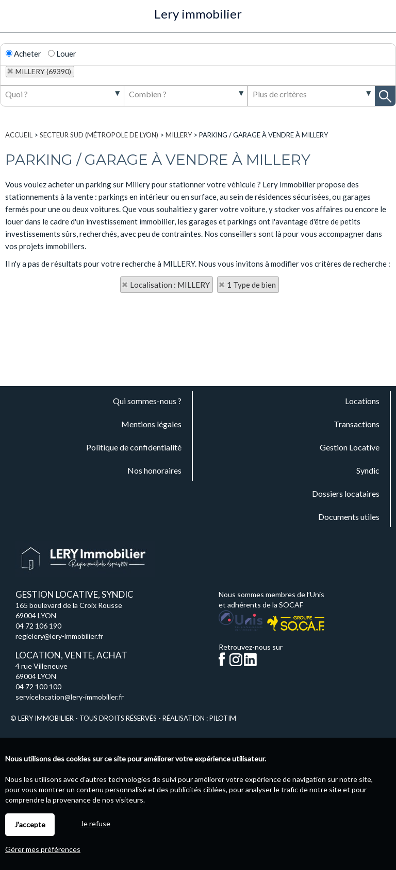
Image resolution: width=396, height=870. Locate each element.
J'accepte (29, 824)
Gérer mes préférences (42, 849)
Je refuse (95, 823)
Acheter (23, 53)
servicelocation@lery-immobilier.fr (69, 696)
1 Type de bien (251, 284)
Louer (62, 53)
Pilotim (222, 718)
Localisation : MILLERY (170, 284)
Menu (13, 20)
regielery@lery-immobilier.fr (59, 636)
